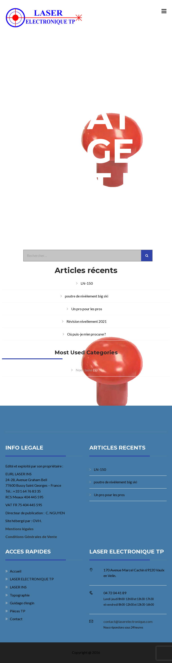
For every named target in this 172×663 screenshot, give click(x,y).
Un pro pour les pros (86, 309)
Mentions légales (19, 529)
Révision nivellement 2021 (87, 321)
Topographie (20, 595)
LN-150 (87, 283)
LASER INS (18, 587)
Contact (16, 619)
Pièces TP (17, 611)
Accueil (15, 571)
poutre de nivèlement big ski (86, 296)
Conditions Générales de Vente (31, 536)
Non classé (84, 370)
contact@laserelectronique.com (128, 621)
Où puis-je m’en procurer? (86, 334)
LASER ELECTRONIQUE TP (32, 579)
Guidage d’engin (22, 603)
